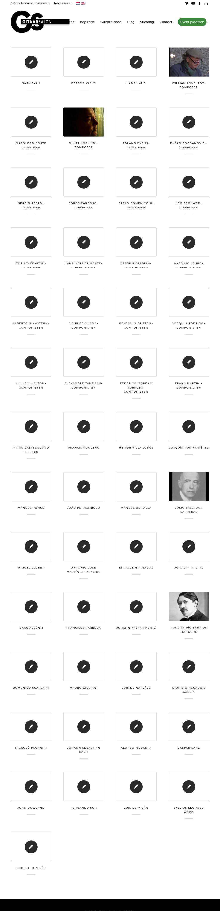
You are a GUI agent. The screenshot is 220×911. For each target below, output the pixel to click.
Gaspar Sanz (189, 748)
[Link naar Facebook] (199, 3)
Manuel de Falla (136, 508)
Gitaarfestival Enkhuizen (30, 3)
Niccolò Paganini (31, 748)
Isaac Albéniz (31, 628)
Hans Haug (136, 83)
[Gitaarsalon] (43, 22)
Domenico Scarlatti (31, 688)
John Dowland (31, 808)
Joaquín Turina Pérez (189, 447)
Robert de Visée (31, 868)
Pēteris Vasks (83, 83)
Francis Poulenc (83, 447)
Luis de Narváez (136, 688)
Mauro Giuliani (84, 688)
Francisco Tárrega (83, 628)
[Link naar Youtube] (193, 3)
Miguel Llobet (31, 567)
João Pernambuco (83, 508)
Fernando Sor (84, 808)
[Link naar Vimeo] (186, 3)
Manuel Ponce (31, 508)
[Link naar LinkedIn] (206, 3)
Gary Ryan (31, 83)
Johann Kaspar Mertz (136, 628)
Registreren (63, 3)
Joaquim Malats (188, 567)
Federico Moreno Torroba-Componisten (136, 387)
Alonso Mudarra (136, 748)
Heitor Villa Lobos (136, 447)
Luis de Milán (136, 808)
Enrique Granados (136, 567)
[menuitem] (31, 3)
